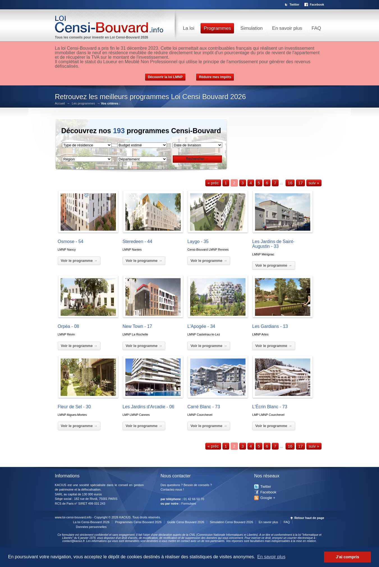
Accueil (60, 103)
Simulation (251, 28)
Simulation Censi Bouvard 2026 (231, 522)
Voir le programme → (79, 260)
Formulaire (188, 503)
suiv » (314, 183)
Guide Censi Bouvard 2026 (185, 522)
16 (290, 183)
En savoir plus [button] (271, 556)
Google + (267, 498)
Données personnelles (91, 527)
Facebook (317, 4)
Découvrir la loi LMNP (165, 77)
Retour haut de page (309, 518)
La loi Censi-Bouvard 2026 (91, 522)
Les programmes (83, 103)
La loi (188, 28)
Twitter (294, 4)
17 (300, 183)
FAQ (316, 28)
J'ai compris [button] (347, 557)
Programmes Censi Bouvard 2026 (138, 522)
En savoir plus (287, 28)
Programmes (217, 28)
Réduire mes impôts (215, 77)
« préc (213, 183)
